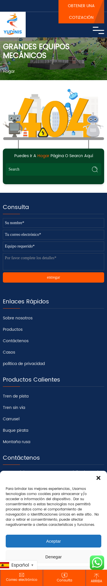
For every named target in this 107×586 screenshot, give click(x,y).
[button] (98, 478)
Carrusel (11, 419)
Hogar (9, 71)
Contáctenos (16, 341)
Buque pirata (15, 430)
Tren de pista (16, 396)
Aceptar (53, 541)
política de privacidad (24, 363)
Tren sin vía (14, 407)
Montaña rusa (16, 442)
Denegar (53, 556)
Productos (13, 329)
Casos (9, 352)
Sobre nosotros (18, 318)
